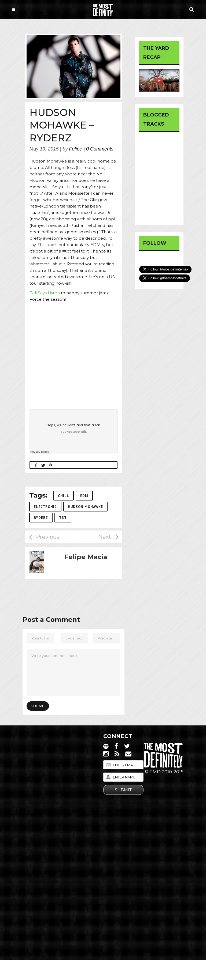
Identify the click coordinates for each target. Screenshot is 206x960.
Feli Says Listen (45, 292)
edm (84, 496)
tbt (63, 517)
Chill (63, 496)
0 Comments (99, 149)
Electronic (45, 507)
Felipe (75, 149)
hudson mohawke (85, 507)
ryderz (41, 517)
